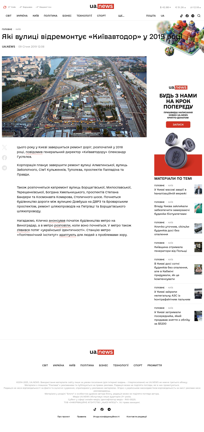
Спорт (101, 15)
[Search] (199, 16)
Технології (84, 15)
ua (162, 15)
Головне (7, 29)
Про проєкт (63, 416)
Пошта (151, 15)
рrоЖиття (154, 365)
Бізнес (67, 15)
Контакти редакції (137, 416)
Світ (8, 15)
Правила (81, 416)
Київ (36, 15)
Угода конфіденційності (106, 416)
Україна (22, 15)
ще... (121, 15)
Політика (50, 15)
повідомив (34, 152)
